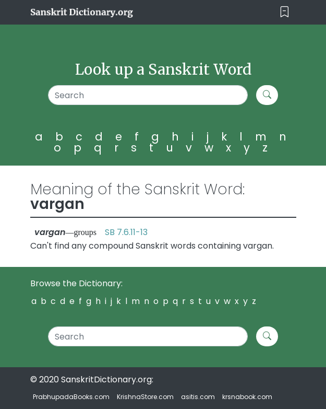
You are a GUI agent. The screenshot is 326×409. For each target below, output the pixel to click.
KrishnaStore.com (145, 396)
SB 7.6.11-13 (126, 232)
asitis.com (198, 396)
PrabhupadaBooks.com (71, 396)
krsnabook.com (247, 396)
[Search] (148, 95)
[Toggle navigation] (284, 12)
